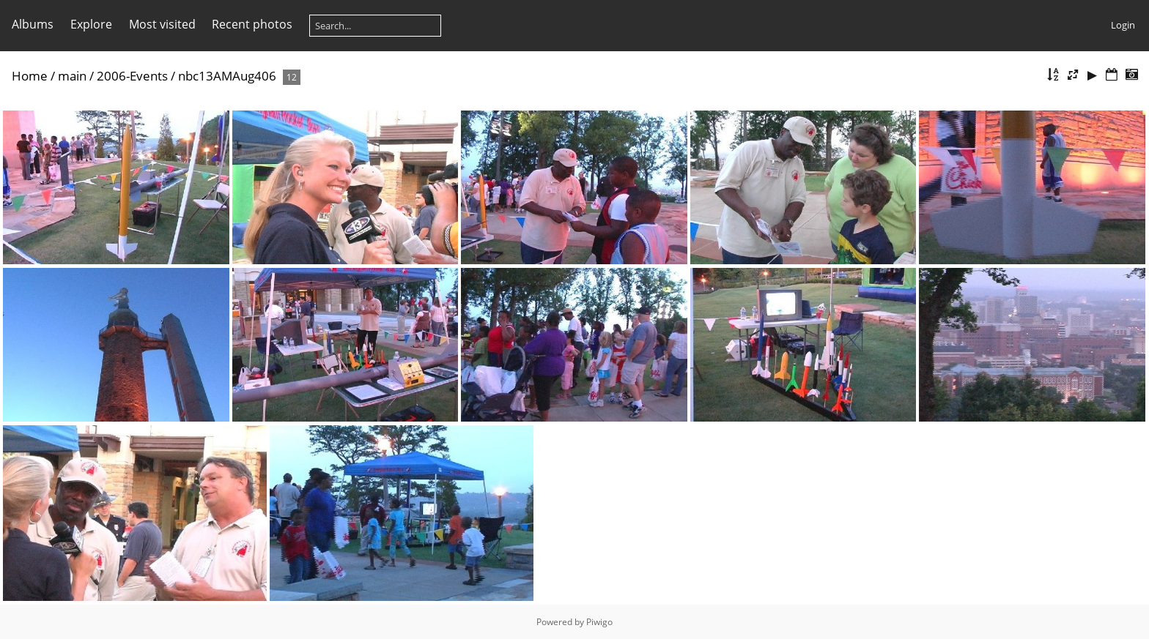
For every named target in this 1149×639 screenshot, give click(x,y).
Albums (32, 24)
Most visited (162, 24)
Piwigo (599, 622)
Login (1123, 24)
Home (30, 75)
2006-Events (132, 75)
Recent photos (252, 24)
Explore (91, 24)
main (72, 75)
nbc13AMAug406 (227, 75)
